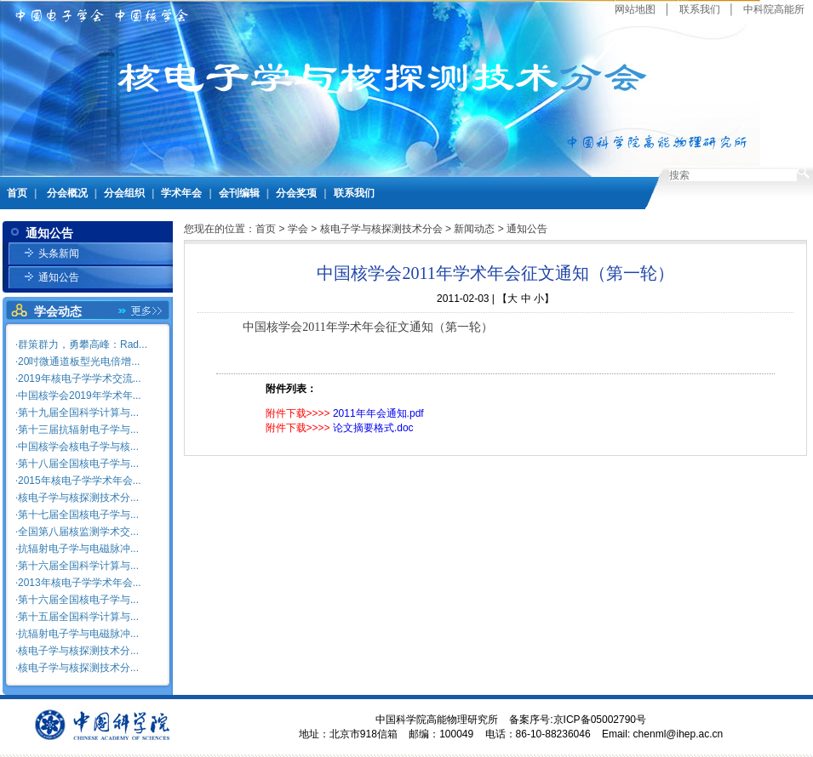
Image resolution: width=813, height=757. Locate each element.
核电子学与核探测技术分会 (381, 229)
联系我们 (699, 9)
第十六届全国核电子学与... (78, 600)
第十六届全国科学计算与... (78, 566)
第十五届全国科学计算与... (78, 617)
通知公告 (58, 277)
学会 (298, 229)
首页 (17, 193)
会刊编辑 (239, 193)
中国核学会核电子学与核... (78, 446)
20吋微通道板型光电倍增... (79, 361)
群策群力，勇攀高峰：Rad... (82, 344)
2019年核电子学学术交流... (79, 378)
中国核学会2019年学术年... (79, 395)
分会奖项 (296, 193)
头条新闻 (58, 253)
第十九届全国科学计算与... (78, 412)
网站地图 (635, 9)
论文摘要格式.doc (373, 428)
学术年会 (181, 193)
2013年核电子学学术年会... (79, 583)
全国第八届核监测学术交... (78, 532)
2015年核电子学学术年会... (79, 481)
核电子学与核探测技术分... (78, 498)
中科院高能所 (773, 9)
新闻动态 (474, 229)
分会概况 (67, 193)
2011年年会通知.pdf (378, 413)
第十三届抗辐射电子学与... (78, 429)
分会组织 (124, 193)
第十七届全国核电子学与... (78, 515)
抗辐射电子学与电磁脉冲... (78, 549)
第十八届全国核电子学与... (78, 464)
